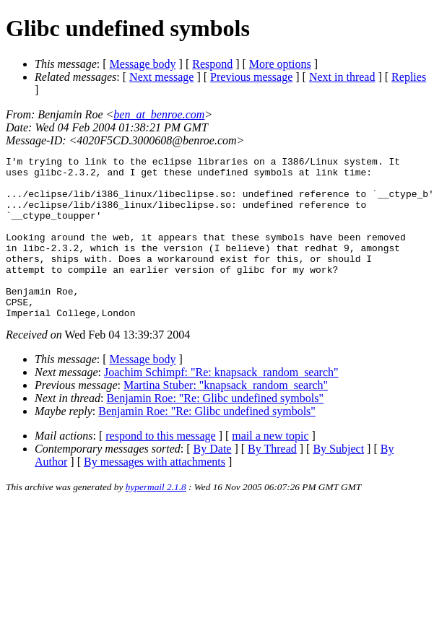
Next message (161, 77)
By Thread (272, 481)
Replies (408, 77)
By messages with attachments (154, 494)
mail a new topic (270, 468)
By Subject (338, 481)
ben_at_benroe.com (158, 114)
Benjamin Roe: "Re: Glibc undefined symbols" (215, 430)
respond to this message (160, 468)
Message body (143, 64)
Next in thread (342, 77)
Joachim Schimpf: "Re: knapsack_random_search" (221, 404)
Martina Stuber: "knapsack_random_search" (225, 417)
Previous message (251, 77)
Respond (212, 64)
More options (280, 64)
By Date (213, 481)
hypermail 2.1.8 (156, 519)
